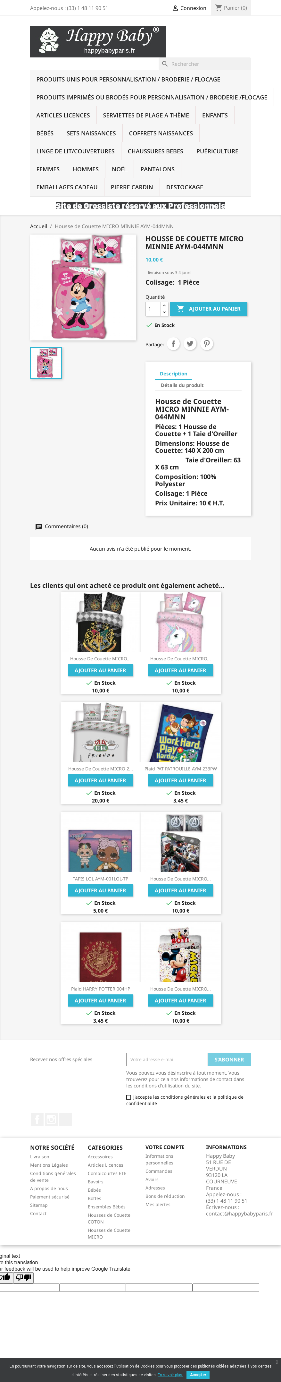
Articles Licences (63, 115)
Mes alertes (157, 1204)
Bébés (45, 133)
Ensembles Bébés (107, 1207)
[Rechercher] (205, 63)
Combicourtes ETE (107, 1173)
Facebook (37, 1119)
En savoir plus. (170, 1375)
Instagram (51, 1119)
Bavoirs (95, 1182)
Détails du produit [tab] (182, 385)
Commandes (158, 1171)
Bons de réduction (165, 1196)
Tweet (190, 343)
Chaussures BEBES (155, 151)
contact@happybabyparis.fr (239, 1213)
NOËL (119, 169)
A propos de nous (49, 1188)
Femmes (48, 169)
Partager (173, 343)
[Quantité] (153, 309)
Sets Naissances (91, 133)
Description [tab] (173, 373)
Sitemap (39, 1205)
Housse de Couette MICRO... (100, 659)
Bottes (94, 1198)
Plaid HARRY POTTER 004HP (100, 989)
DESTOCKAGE (184, 187)
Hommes (86, 169)
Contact (38, 1213)
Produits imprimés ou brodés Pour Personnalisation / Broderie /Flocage (152, 97)
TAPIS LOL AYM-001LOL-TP (100, 879)
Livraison (39, 1157)
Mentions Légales (49, 1165)
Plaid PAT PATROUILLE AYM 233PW (181, 769)
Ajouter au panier (209, 309)
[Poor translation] (23, 1277)
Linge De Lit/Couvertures (76, 151)
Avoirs (152, 1179)
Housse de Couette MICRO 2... (100, 769)
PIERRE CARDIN (132, 187)
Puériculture (217, 151)
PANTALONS (157, 169)
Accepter (198, 1375)
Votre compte (165, 1147)
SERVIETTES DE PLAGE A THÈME (146, 115)
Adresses (155, 1188)
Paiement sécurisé (50, 1197)
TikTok (65, 1119)
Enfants (215, 115)
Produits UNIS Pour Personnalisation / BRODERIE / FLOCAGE (128, 79)
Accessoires (100, 1157)
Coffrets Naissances (161, 133)
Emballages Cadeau (67, 187)
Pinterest (206, 343)
